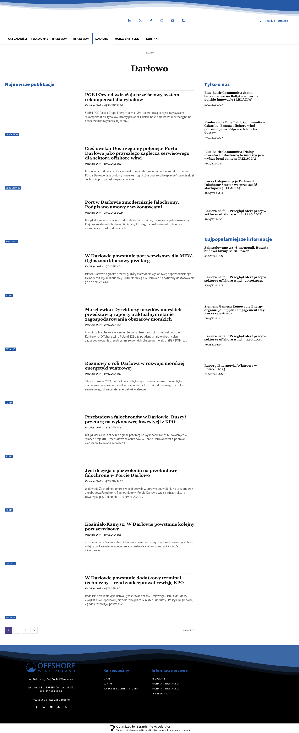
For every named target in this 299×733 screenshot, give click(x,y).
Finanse (10, 349)
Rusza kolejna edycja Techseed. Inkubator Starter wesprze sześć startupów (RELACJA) (230, 184)
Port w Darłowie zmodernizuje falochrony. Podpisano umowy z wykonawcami (132, 205)
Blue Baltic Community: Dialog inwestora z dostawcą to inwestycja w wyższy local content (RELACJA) (234, 155)
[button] (244, 21)
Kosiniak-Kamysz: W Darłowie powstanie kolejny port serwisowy (139, 527)
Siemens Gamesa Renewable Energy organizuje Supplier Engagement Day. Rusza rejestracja (234, 310)
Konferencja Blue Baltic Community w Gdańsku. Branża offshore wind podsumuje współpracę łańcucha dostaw (234, 127)
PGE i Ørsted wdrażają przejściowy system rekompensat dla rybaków (132, 97)
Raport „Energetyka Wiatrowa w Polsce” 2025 (230, 367)
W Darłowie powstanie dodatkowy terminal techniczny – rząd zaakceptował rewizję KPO (134, 580)
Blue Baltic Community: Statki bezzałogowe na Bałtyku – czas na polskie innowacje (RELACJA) (231, 96)
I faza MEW (12, 134)
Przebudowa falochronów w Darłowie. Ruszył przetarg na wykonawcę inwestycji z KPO (135, 420)
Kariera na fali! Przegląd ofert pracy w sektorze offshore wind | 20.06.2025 (235, 279)
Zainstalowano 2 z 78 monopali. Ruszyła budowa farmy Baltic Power (236, 249)
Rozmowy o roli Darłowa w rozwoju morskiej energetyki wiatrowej (134, 366)
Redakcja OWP (93, 105)
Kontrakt (11, 241)
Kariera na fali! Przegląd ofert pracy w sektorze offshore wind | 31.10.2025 (235, 212)
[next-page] (34, 630)
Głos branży (13, 188)
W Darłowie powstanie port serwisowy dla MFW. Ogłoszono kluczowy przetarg (139, 258)
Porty (9, 295)
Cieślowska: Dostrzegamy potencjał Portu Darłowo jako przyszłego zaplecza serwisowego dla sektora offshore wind (137, 153)
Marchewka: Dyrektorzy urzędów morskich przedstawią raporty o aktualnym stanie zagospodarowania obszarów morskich (133, 314)
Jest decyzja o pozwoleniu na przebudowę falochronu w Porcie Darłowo (131, 473)
